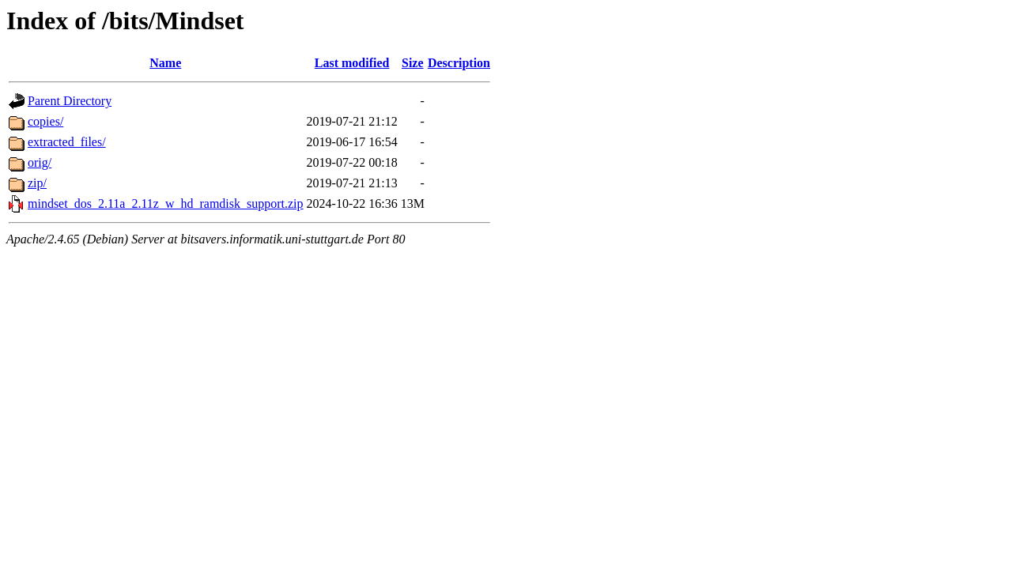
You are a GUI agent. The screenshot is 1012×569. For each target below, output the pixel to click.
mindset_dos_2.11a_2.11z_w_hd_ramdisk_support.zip (166, 203)
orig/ (39, 162)
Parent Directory (69, 100)
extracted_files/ (67, 142)
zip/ (37, 183)
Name (165, 63)
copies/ (45, 121)
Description (459, 63)
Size (413, 63)
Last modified (352, 63)
